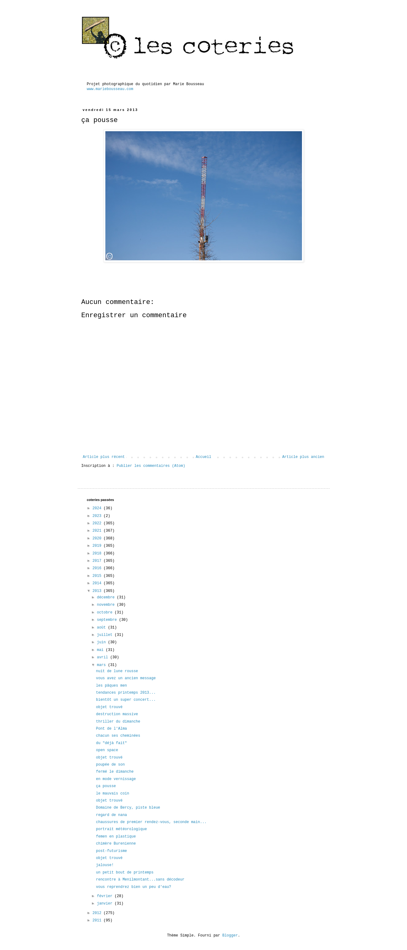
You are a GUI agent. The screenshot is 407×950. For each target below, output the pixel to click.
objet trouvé (109, 707)
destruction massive (117, 714)
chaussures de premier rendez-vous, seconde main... (151, 822)
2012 (98, 913)
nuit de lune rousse (117, 671)
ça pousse (106, 786)
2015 (98, 576)
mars (102, 665)
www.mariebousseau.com (110, 89)
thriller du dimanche (118, 721)
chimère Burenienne (116, 844)
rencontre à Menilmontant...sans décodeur (140, 879)
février (106, 896)
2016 (98, 568)
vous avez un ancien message (125, 678)
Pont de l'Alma (111, 729)
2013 (98, 591)
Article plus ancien (303, 457)
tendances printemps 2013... (125, 693)
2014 (98, 583)
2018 (98, 553)
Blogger (230, 935)
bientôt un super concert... (125, 700)
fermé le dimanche (114, 772)
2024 (98, 508)
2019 (98, 546)
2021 (98, 531)
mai (101, 650)
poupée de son (110, 765)
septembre (108, 620)
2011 (98, 920)
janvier (106, 903)
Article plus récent (104, 457)
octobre (106, 612)
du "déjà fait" (111, 743)
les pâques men (111, 686)
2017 (98, 561)
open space (107, 750)
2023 (98, 516)
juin (102, 642)
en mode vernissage (116, 779)
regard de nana (111, 815)
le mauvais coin (112, 793)
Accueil (203, 457)
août (102, 627)
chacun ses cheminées (118, 736)
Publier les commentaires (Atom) (151, 466)
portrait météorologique (121, 829)
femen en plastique (116, 836)
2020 (98, 538)
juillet (106, 635)
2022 (98, 523)
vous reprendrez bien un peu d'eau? (133, 887)
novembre (107, 605)
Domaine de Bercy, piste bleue (128, 808)
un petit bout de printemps (124, 872)
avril (103, 657)
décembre (107, 597)
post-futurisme (111, 851)
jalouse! (105, 865)
